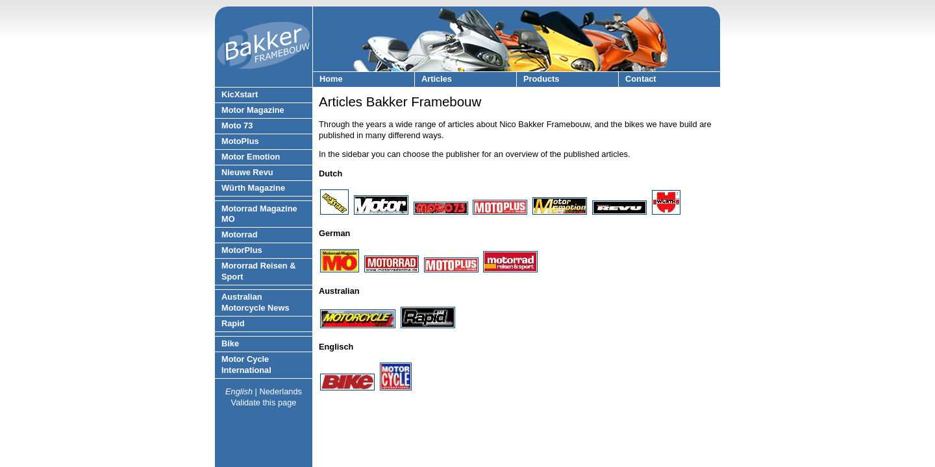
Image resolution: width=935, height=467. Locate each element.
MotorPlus (241, 250)
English (239, 391)
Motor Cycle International (246, 364)
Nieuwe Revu (247, 172)
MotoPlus (240, 141)
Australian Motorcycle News (255, 302)
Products (541, 79)
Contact (640, 79)
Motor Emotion (250, 157)
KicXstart (239, 94)
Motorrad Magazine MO (259, 214)
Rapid (233, 323)
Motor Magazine (252, 110)
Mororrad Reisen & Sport (258, 271)
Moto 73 (237, 125)
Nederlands (280, 391)
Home (331, 79)
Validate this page (264, 402)
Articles (436, 79)
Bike (230, 343)
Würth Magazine (253, 188)
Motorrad (239, 234)
